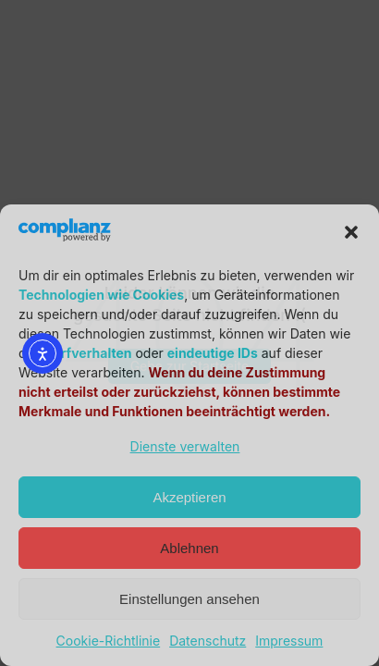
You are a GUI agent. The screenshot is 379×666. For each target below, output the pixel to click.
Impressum (289, 640)
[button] (351, 232)
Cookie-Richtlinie (108, 640)
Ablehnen (189, 548)
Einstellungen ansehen (189, 599)
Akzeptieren (189, 497)
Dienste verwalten (185, 446)
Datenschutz (207, 640)
